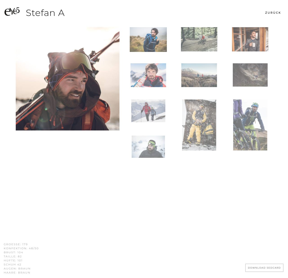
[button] (273, 13)
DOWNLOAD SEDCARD (264, 267)
